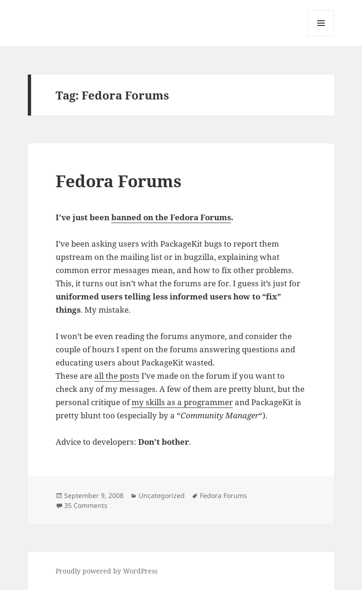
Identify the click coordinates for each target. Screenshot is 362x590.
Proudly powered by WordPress (106, 570)
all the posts (117, 375)
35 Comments (85, 505)
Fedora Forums (118, 181)
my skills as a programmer (182, 402)
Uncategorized (162, 495)
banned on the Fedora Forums (171, 217)
